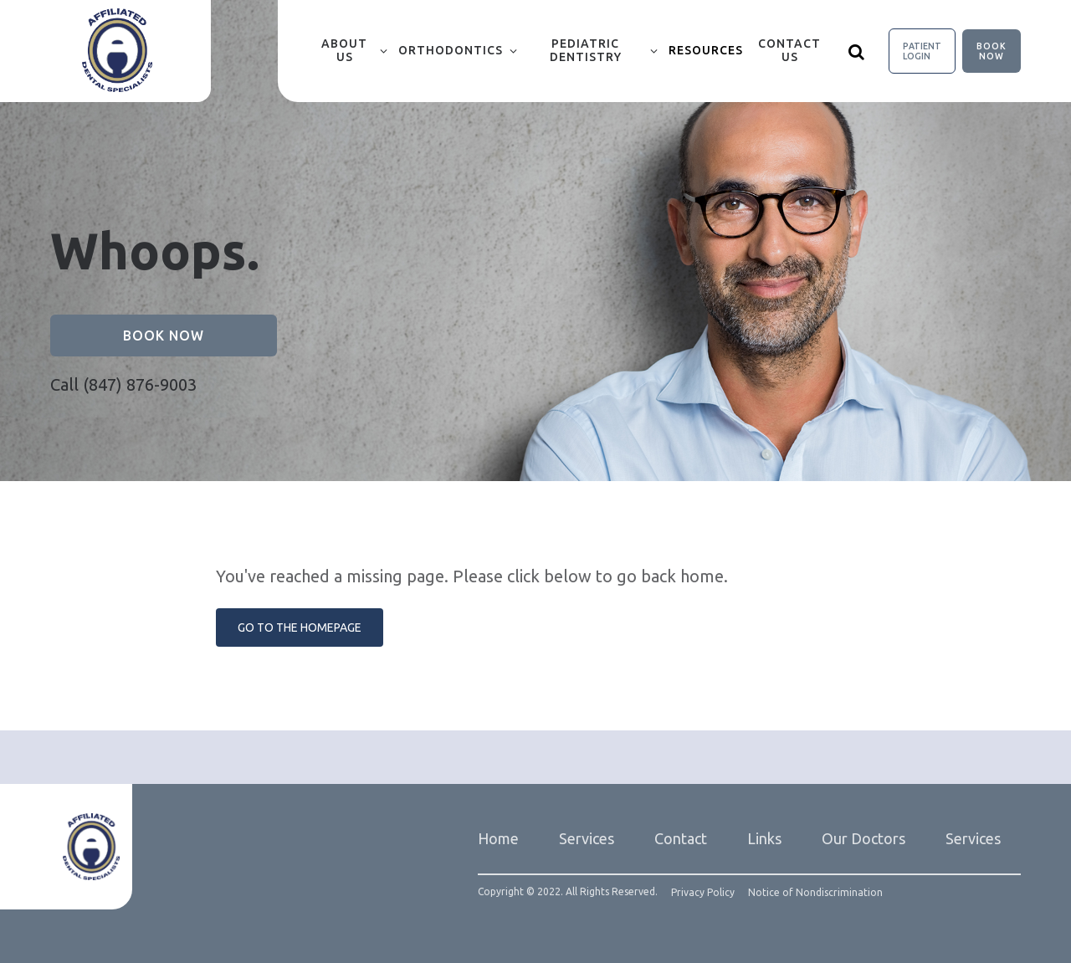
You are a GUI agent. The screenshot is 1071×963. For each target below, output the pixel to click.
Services (586, 838)
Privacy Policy (703, 893)
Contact (680, 838)
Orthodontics (450, 50)
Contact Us (789, 50)
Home (498, 838)
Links (764, 838)
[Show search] (856, 51)
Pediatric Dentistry (586, 50)
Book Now (991, 51)
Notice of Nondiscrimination (815, 893)
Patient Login (922, 51)
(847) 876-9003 (140, 384)
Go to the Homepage (299, 627)
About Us (344, 50)
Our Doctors (863, 838)
